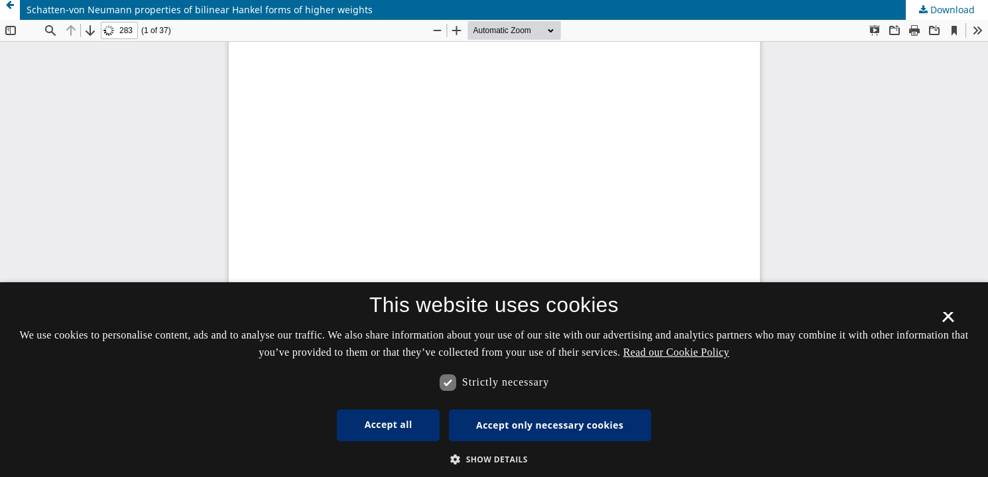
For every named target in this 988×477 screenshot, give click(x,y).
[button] (494, 459)
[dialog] (494, 379)
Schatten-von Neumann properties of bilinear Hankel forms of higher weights (200, 9)
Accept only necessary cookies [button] (549, 425)
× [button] (948, 321)
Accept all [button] (388, 424)
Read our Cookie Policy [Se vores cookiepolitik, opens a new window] (676, 352)
